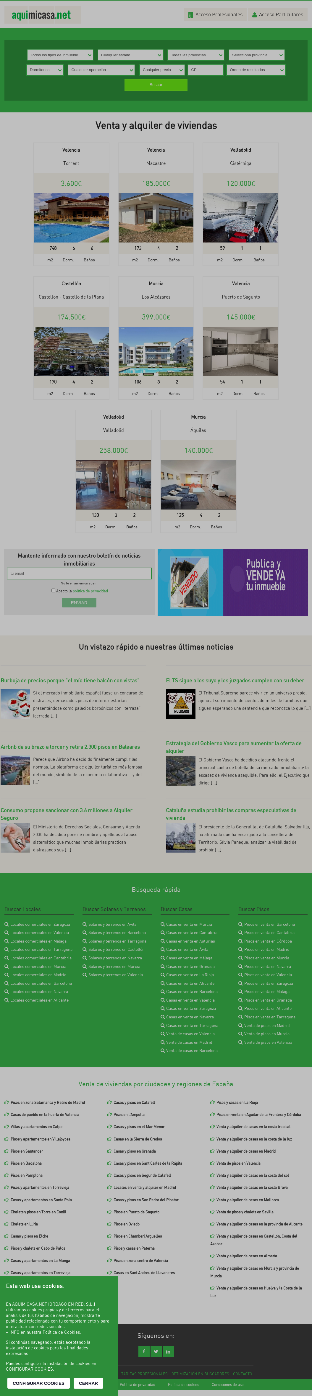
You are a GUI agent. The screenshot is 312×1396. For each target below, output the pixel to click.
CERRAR (88, 1383)
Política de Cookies (61, 1332)
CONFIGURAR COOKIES (38, 1383)
